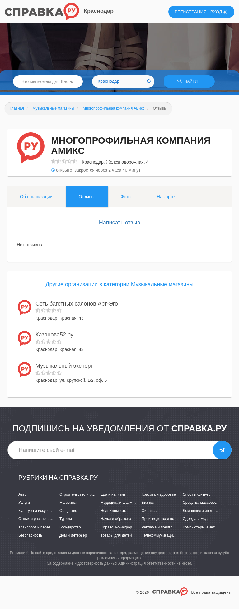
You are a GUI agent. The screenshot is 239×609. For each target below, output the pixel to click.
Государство (70, 529)
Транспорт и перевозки (38, 529)
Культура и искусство (36, 513)
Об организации (36, 198)
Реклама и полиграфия (162, 529)
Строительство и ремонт (80, 496)
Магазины (68, 505)
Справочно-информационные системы (134, 529)
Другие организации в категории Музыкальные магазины (119, 286)
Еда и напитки (113, 496)
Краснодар (99, 11)
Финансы (149, 513)
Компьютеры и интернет (204, 529)
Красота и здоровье (159, 496)
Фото (126, 198)
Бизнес (148, 505)
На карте (166, 198)
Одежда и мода (196, 521)
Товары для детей (116, 537)
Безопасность (30, 537)
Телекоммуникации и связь (165, 537)
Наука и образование (119, 521)
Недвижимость (113, 513)
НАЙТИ (189, 82)
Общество (68, 513)
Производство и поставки (163, 521)
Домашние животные (201, 513)
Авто (22, 496)
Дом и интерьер (73, 537)
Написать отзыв (119, 225)
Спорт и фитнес (196, 496)
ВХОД (218, 11)
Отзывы (86, 198)
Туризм (65, 521)
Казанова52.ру (54, 337)
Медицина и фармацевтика (124, 505)
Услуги (24, 505)
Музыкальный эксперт (64, 368)
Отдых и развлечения (37, 521)
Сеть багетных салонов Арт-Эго (76, 305)
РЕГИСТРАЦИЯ (191, 11)
